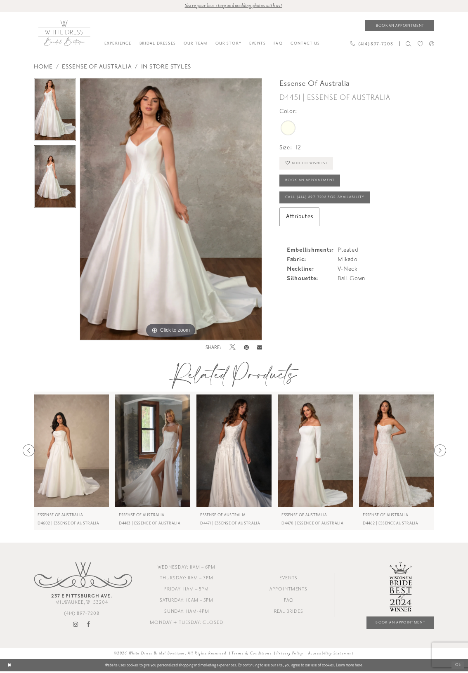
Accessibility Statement (331, 654)
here (358, 666)
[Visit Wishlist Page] (420, 44)
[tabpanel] (55, 112)
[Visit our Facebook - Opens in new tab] (88, 625)
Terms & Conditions (252, 654)
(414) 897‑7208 (81, 614)
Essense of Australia (97, 67)
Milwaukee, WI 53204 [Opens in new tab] (81, 600)
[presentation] (71, 451)
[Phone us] (371, 44)
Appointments (288, 590)
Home (43, 67)
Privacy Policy (290, 654)
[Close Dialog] (9, 666)
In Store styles (166, 67)
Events (288, 579)
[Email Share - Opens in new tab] (259, 348)
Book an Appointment (313, 181)
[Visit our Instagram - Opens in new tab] (76, 625)
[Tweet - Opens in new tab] (232, 348)
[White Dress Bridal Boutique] (64, 33)
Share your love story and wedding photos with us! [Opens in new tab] (233, 5)
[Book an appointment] (399, 25)
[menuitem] (117, 44)
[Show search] (408, 44)
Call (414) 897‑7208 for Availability (328, 199)
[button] (431, 44)
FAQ (288, 601)
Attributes (299, 219)
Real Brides (288, 612)
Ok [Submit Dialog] (458, 666)
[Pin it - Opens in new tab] (246, 348)
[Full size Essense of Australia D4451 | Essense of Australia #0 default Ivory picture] (171, 209)
